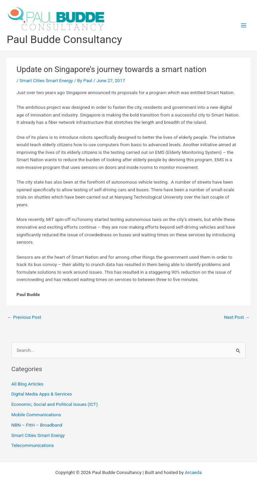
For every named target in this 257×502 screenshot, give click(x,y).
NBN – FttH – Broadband (36, 425)
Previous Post (24, 317)
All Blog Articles (27, 384)
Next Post (237, 317)
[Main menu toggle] (244, 25)
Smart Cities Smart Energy (46, 80)
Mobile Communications (36, 414)
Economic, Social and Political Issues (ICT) (54, 404)
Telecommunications (32, 445)
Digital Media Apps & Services (41, 394)
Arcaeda (193, 472)
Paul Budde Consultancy (64, 39)
